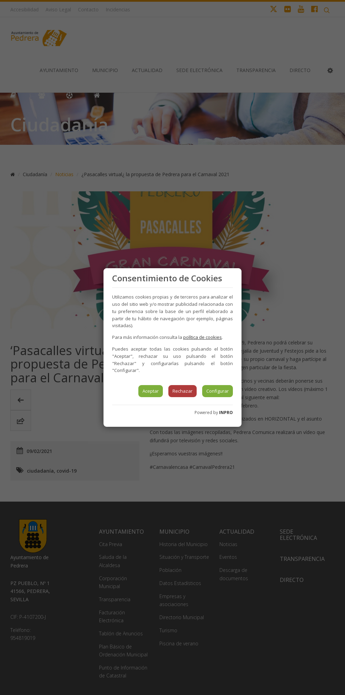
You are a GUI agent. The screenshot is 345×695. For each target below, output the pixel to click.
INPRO (226, 412)
